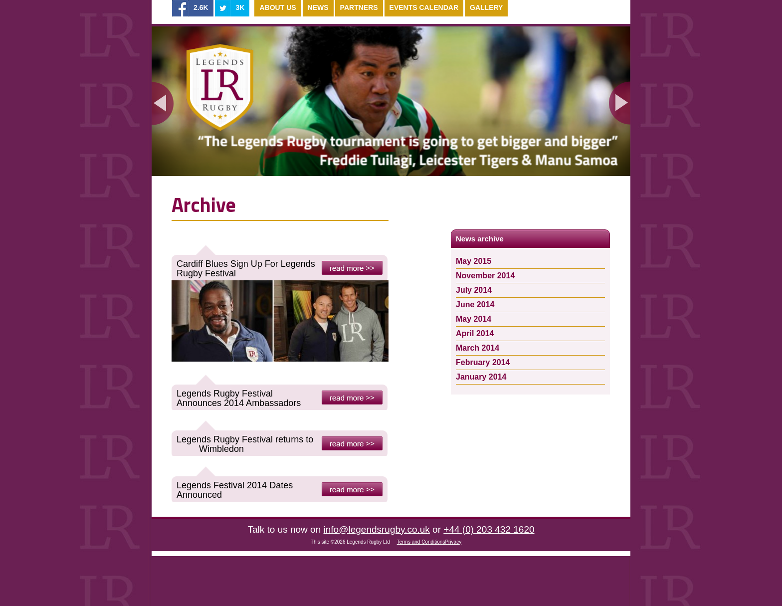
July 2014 (474, 290)
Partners (359, 7)
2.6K (201, 7)
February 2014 (483, 362)
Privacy (453, 542)
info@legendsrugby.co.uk (377, 529)
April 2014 (475, 333)
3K (240, 7)
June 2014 (475, 304)
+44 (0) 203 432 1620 (488, 529)
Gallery (486, 7)
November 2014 (485, 275)
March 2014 (477, 348)
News (318, 7)
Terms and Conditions (421, 542)
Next (619, 103)
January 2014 (481, 377)
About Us (277, 7)
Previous (163, 103)
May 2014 (473, 319)
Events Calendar (424, 7)
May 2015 (473, 261)
